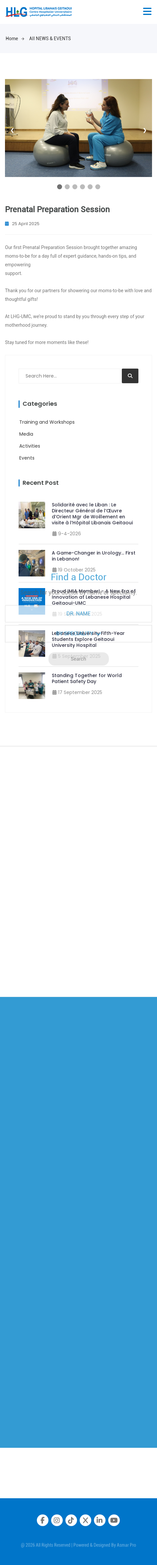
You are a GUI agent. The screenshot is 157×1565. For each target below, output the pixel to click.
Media (26, 434)
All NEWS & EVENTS (50, 38)
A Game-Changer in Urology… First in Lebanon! (93, 556)
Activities (29, 446)
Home (15, 38)
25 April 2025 (22, 223)
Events (27, 458)
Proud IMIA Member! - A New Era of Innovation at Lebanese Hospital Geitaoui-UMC (94, 597)
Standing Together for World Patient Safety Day (87, 678)
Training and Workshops (47, 422)
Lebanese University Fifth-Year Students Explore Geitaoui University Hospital (88, 639)
